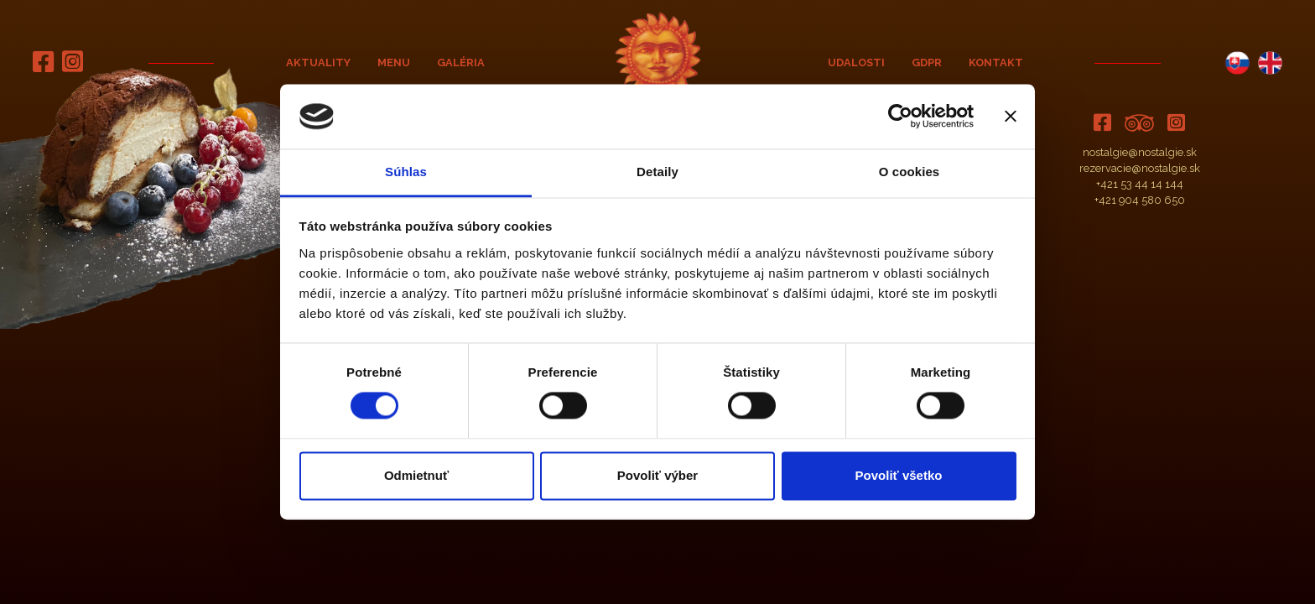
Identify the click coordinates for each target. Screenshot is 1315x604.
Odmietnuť (416, 475)
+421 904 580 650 (1139, 200)
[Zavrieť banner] (1010, 116)
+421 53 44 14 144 (1139, 184)
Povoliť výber (657, 475)
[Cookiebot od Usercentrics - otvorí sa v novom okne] (900, 116)
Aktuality (318, 62)
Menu (393, 62)
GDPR (927, 62)
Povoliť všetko (899, 475)
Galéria (461, 62)
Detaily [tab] (657, 171)
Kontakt (996, 62)
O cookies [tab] (909, 171)
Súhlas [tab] (406, 171)
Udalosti (856, 62)
